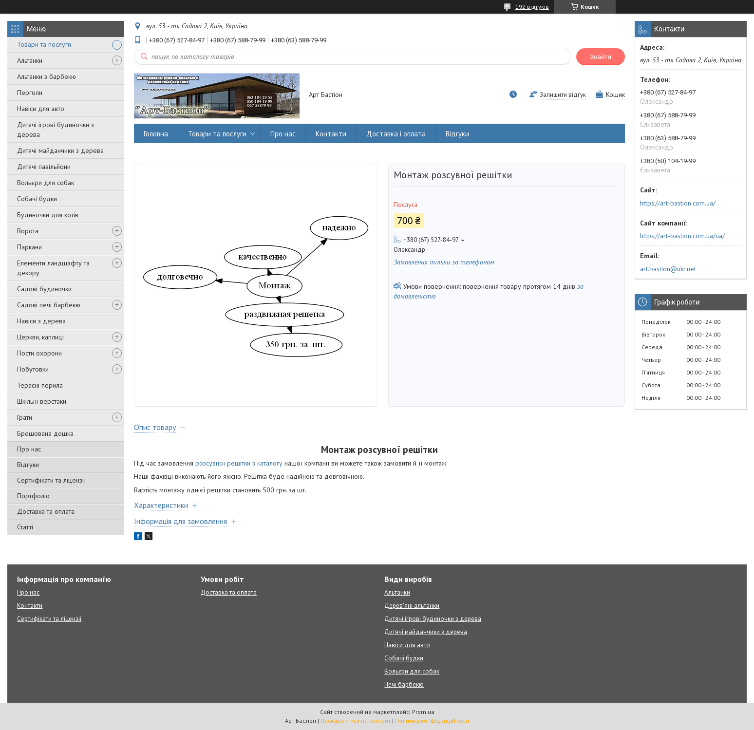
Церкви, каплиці (40, 337)
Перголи (29, 92)
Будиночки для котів (47, 214)
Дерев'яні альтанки (411, 605)
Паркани (29, 247)
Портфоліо (33, 495)
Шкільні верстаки (41, 401)
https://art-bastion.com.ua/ (678, 203)
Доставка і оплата (396, 133)
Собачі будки (37, 198)
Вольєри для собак (45, 182)
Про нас (29, 449)
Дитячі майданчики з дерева (60, 150)
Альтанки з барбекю (46, 76)
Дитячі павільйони (44, 166)
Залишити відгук (563, 95)
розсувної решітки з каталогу (239, 463)
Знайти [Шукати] (600, 56)
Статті (25, 527)
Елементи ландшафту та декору (53, 268)
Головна (156, 133)
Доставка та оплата (46, 511)
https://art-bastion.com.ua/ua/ (682, 235)
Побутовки (33, 369)
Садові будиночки (44, 288)
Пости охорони (39, 353)
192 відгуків (532, 6)
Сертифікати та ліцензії (51, 480)
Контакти (331, 133)
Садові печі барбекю (48, 304)
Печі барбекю (404, 684)
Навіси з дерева (41, 321)
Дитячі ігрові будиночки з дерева (55, 129)
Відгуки (28, 464)
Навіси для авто (40, 108)
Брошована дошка (45, 433)
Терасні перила (40, 385)
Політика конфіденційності (432, 720)
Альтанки (29, 60)
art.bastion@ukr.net (668, 268)
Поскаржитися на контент (355, 720)
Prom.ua (423, 711)
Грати (24, 417)
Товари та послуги (44, 44)
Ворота (27, 230)
